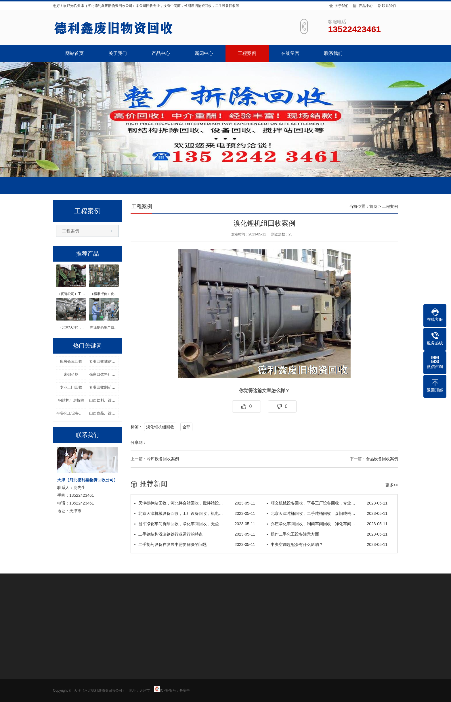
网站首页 (74, 53)
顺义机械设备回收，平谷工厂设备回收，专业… (327, 503)
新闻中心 (204, 53)
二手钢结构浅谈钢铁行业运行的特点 (194, 534)
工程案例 (247, 53)
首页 (373, 206)
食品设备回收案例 (382, 459)
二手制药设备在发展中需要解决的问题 (194, 544)
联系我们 (389, 5)
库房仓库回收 (71, 361)
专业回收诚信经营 (104, 361)
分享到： (139, 442)
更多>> (391, 485)
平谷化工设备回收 (71, 413)
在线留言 (290, 53)
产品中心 (366, 5)
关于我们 (342, 5)
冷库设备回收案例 (163, 459)
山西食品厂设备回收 (104, 413)
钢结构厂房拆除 (71, 400)
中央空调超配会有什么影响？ (327, 544)
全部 (186, 427)
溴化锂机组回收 (160, 427)
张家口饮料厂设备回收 (104, 374)
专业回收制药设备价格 (104, 387)
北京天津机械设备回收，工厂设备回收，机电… (194, 513)
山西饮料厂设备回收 (104, 400)
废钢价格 (71, 374)
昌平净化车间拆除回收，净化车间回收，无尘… (194, 524)
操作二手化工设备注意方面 (327, 534)
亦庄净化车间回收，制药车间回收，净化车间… (327, 524)
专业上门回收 (71, 387)
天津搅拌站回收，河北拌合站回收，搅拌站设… (194, 503)
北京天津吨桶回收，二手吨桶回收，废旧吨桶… (327, 513)
